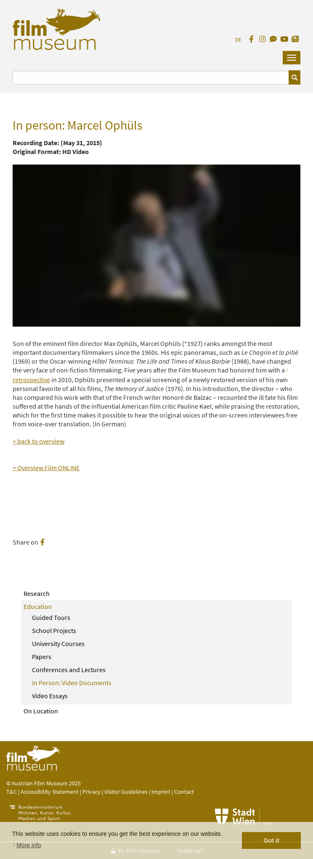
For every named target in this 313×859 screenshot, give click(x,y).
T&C (11, 791)
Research (37, 593)
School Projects (54, 630)
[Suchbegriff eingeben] (151, 78)
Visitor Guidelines (126, 791)
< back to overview (38, 441)
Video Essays (50, 695)
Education (38, 606)
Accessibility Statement (50, 791)
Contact (184, 791)
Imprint (160, 791)
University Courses (58, 643)
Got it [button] (271, 840)
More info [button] (28, 845)
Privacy (91, 791)
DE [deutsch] (238, 39)
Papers (41, 656)
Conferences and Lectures (69, 669)
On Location (41, 711)
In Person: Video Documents (71, 682)
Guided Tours (51, 617)
